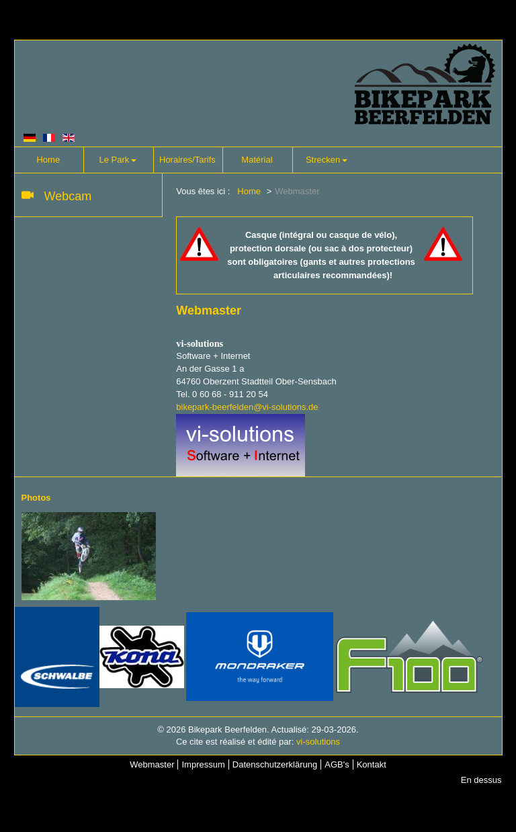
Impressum (202, 764)
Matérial (256, 160)
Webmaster (152, 764)
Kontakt (371, 764)
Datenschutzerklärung (274, 764)
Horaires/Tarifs (187, 160)
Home (48, 160)
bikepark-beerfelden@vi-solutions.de (247, 407)
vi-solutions (318, 742)
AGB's (337, 764)
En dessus (481, 780)
